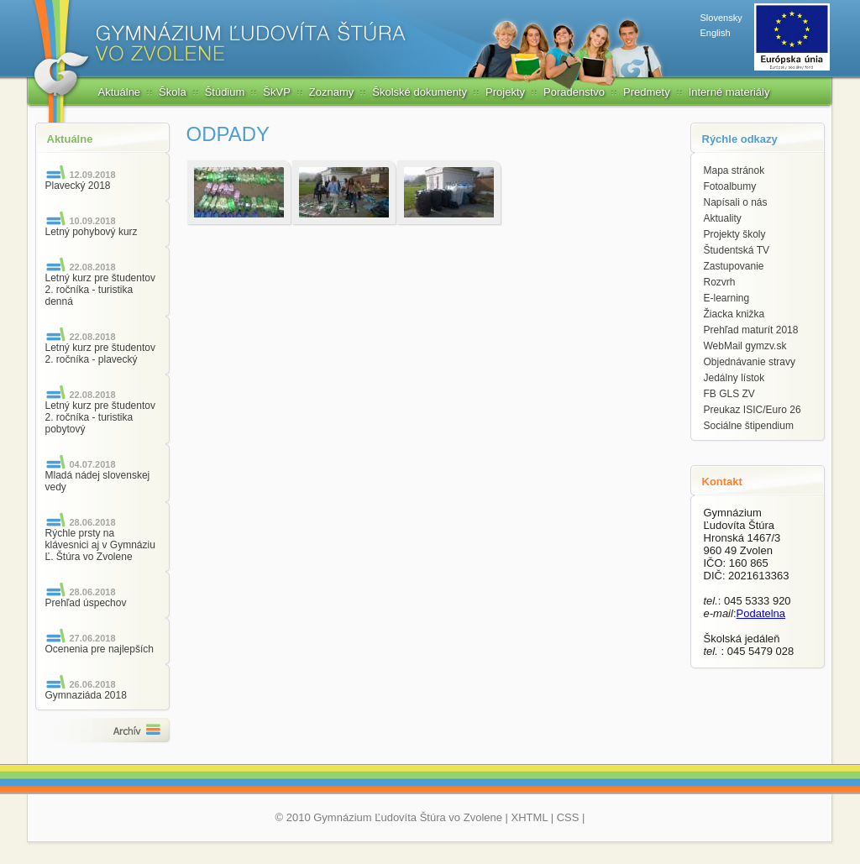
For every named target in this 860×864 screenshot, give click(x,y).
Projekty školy (735, 234)
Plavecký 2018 (78, 185)
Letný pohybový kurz (91, 232)
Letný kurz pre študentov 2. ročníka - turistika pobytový (100, 417)
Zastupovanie (734, 266)
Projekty (505, 92)
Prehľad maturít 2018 (751, 330)
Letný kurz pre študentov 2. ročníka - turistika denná (100, 289)
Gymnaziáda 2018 (86, 695)
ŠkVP (277, 92)
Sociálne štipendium (749, 426)
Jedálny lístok (734, 378)
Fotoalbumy (730, 186)
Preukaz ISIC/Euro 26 (752, 410)
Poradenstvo (574, 92)
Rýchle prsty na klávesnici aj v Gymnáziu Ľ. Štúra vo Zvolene (100, 545)
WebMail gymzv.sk (745, 346)
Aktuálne (119, 92)
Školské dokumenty (419, 92)
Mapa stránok (734, 170)
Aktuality (723, 218)
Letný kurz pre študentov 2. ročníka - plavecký (100, 353)
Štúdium (225, 92)
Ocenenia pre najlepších (99, 649)
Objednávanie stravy (749, 362)
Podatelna (761, 613)
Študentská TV (737, 250)
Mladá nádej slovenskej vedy (97, 481)
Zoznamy (331, 92)
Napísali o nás (736, 202)
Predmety (646, 92)
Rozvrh (720, 282)
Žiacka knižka (734, 314)
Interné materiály (729, 92)
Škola (172, 92)
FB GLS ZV (729, 394)
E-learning (727, 298)
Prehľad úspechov (86, 603)
